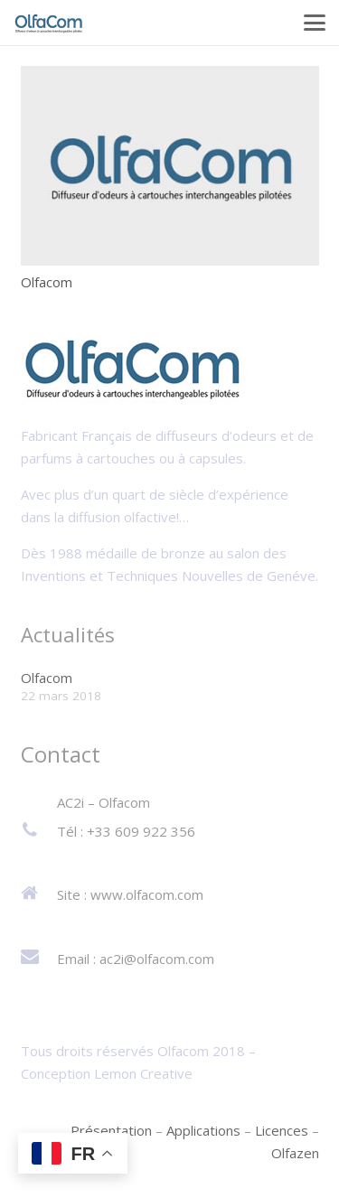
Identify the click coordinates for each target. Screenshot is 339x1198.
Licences (281, 1130)
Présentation (111, 1130)
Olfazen (295, 1153)
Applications (203, 1130)
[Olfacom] (170, 166)
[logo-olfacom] (49, 23)
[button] (314, 22)
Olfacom (46, 281)
